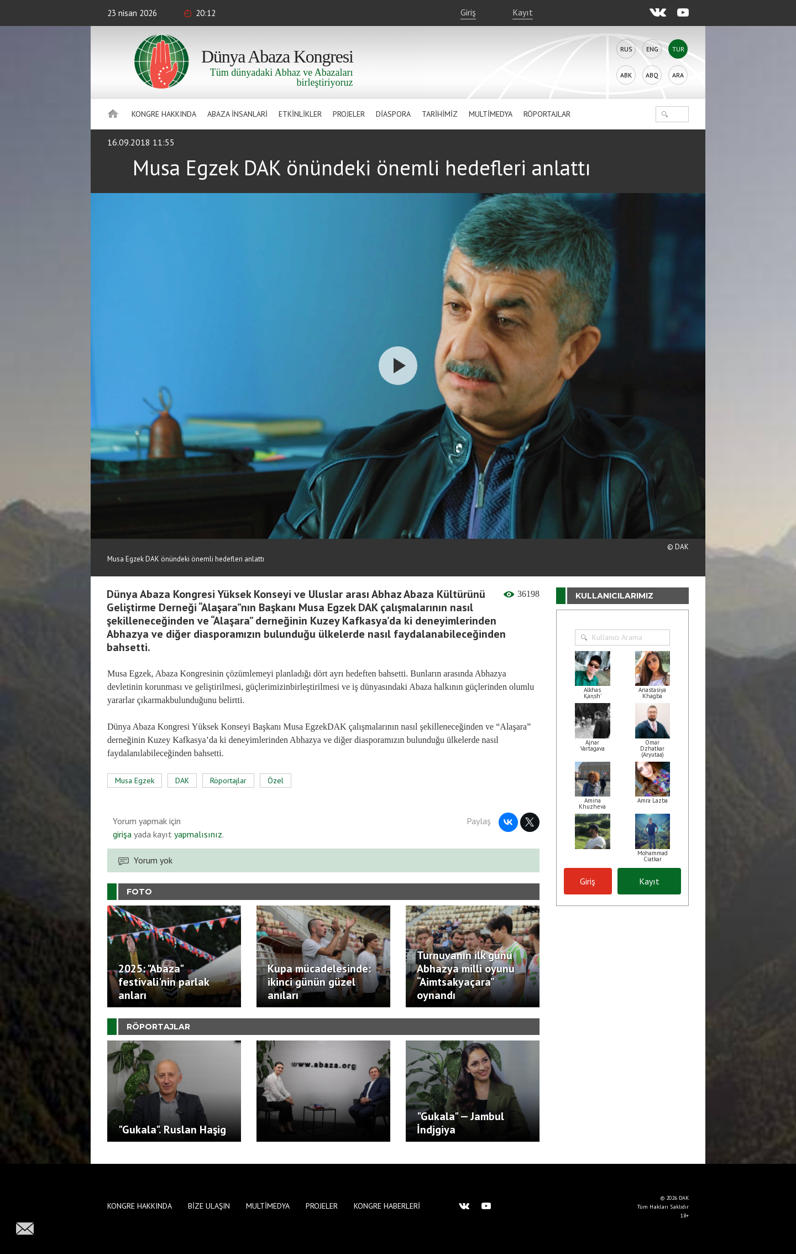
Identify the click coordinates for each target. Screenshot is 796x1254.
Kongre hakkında (164, 114)
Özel (276, 780)
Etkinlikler (300, 114)
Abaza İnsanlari (237, 114)
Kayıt (522, 12)
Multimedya (490, 114)
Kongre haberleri (387, 1206)
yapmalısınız (197, 834)
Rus (626, 49)
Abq (652, 75)
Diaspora (393, 114)
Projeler (349, 114)
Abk (626, 75)
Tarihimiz (440, 114)
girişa (122, 834)
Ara (678, 75)
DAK (182, 780)
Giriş (468, 12)
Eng (652, 49)
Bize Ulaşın (209, 1206)
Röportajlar (546, 114)
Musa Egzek (134, 780)
